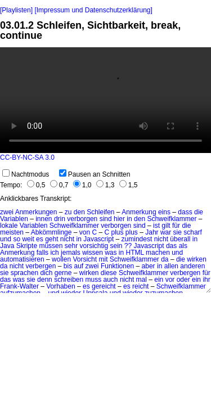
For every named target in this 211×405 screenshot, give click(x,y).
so (16, 239)
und (5, 239)
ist (156, 226)
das (171, 246)
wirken (196, 259)
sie (177, 232)
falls (42, 252)
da (164, 259)
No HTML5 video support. (105, 100)
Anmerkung (139, 212)
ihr (206, 280)
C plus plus (120, 232)
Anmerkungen (36, 212)
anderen (192, 266)
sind (106, 219)
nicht (67, 239)
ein (158, 280)
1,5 (128, 185)
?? (128, 246)
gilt (165, 226)
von (84, 232)
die (198, 212)
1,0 (82, 185)
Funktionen (117, 266)
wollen (61, 259)
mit (102, 259)
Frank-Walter (19, 286)
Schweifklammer (171, 219)
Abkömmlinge (51, 232)
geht (51, 239)
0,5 (36, 185)
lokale (8, 226)
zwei (7, 212)
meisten (12, 232)
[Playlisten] (16, 10)
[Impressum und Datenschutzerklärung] (93, 10)
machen (158, 252)
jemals (70, 252)
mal (141, 280)
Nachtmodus (25, 174)
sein (116, 246)
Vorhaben (60, 286)
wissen (92, 252)
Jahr (151, 232)
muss (94, 280)
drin (59, 219)
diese (109, 273)
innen (43, 219)
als (183, 246)
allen (171, 266)
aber (148, 266)
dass (185, 212)
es (39, 239)
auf (78, 266)
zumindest (137, 239)
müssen (50, 246)
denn (44, 280)
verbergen (40, 266)
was (110, 252)
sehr (71, 246)
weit (28, 239)
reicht (140, 286)
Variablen (14, 219)
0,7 (59, 185)
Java (7, 246)
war (165, 232)
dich (46, 273)
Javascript (98, 239)
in (129, 219)
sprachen (24, 273)
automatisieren (22, 259)
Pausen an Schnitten (95, 174)
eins (164, 212)
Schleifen (100, 212)
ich (54, 252)
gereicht (104, 286)
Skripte (26, 246)
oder (183, 280)
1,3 (105, 185)
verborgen (82, 219)
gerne (63, 273)
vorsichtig (93, 246)
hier (119, 219)
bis (68, 266)
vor (170, 280)
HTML (135, 252)
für (176, 226)
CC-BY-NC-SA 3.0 (27, 157)
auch (111, 280)
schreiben (68, 280)
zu (68, 212)
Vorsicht (85, 259)
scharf (192, 232)
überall (180, 239)
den (79, 212)
